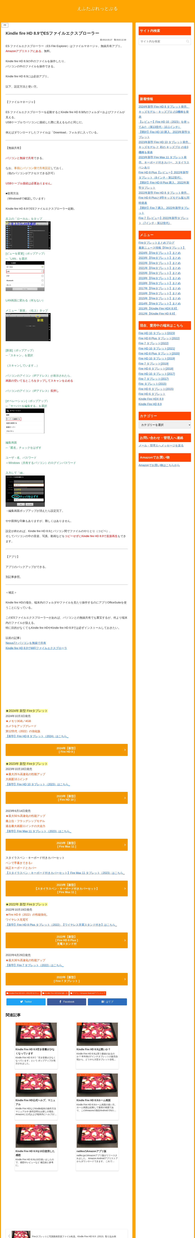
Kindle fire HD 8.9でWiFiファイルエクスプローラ (36, 648)
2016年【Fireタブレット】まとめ (160, 293)
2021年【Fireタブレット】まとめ (160, 268)
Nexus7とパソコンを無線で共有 (26, 643)
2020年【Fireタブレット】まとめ (160, 273)
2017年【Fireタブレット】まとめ (160, 288)
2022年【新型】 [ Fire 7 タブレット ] (67, 979)
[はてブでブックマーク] (107, 1001)
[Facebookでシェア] (66, 1001)
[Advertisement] (67, 681)
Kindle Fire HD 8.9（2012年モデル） (23, 993)
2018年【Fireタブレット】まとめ (160, 283)
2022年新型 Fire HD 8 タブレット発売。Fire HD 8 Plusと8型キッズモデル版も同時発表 (164, 197)
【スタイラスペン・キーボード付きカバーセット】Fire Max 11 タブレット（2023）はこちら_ (65, 872)
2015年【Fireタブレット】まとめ (160, 298)
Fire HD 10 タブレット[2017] (157, 373)
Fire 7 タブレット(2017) (154, 378)
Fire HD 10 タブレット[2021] (157, 348)
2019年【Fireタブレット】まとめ (160, 278)
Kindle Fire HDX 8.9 (151, 399)
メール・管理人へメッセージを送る (161, 445)
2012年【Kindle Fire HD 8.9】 (157, 313)
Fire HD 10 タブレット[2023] (157, 333)
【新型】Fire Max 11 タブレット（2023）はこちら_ (38, 831)
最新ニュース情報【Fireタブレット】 (162, 247)
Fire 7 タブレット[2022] (153, 343)
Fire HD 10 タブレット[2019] (157, 358)
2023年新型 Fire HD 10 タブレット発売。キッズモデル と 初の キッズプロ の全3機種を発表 (165, 147)
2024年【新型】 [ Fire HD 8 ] (67, 750)
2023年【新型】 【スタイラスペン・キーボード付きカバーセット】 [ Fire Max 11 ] (66, 888)
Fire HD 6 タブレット (152, 394)
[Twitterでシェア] (25, 1001)
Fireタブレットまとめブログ (156, 242)
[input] (165, 41)
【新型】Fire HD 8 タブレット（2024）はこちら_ (37, 736)
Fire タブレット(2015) (152, 383)
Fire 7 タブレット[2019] (153, 363)
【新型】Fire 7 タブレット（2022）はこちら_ (35, 965)
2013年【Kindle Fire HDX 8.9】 (158, 308)
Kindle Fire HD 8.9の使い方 (55, 993)
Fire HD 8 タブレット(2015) (156, 389)
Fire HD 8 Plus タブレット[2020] (159, 353)
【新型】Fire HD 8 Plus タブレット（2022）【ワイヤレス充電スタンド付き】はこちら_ (61, 924)
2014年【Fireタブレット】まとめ (160, 303)
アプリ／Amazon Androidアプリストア (87, 993)
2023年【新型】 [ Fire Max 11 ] (67, 845)
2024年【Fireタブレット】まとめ (160, 252)
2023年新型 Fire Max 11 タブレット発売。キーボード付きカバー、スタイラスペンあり (164, 162)
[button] (187, 41)
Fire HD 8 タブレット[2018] (156, 368)
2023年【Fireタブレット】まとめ (160, 257)
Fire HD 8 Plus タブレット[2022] (159, 338)
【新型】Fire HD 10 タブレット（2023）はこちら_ (38, 784)
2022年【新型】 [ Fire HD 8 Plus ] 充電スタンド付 (66, 940)
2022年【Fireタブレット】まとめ (160, 263)
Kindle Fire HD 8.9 (150, 404)
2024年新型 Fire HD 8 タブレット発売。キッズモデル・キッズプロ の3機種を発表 (164, 111)
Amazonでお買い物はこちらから (159, 465)
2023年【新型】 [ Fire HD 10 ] (67, 798)
